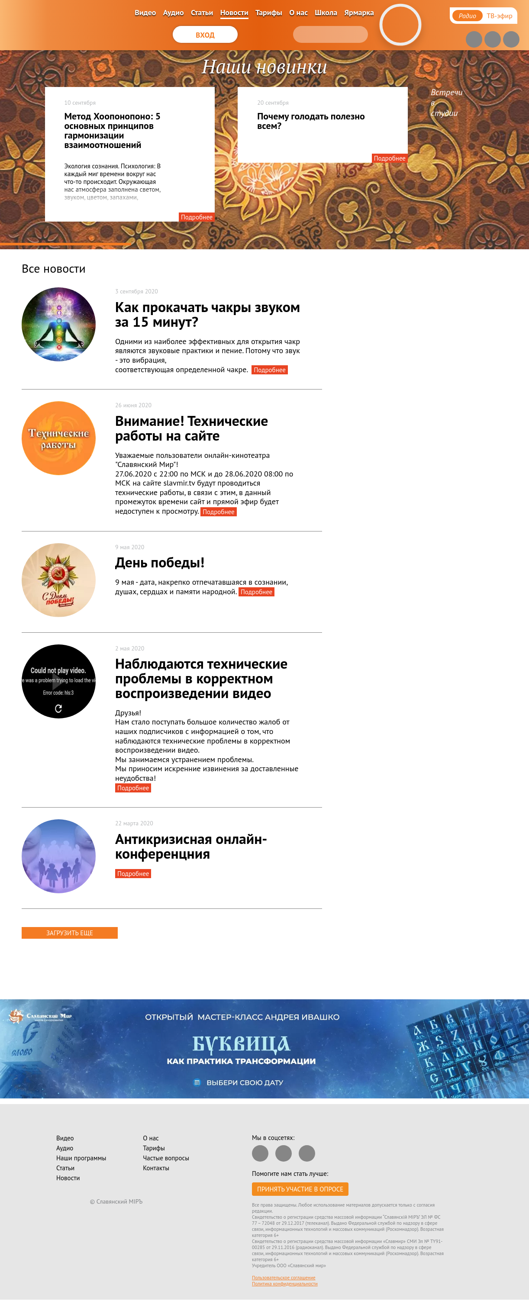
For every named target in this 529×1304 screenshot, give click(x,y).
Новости (234, 12)
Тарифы (268, 12)
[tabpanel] (264, 149)
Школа (326, 12)
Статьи (202, 12)
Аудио (173, 12)
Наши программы (81, 1158)
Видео (145, 12)
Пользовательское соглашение (284, 1278)
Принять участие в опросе (300, 1189)
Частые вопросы (166, 1158)
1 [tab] (65, 244)
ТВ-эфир (500, 15)
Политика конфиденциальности (285, 1284)
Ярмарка (359, 12)
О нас (298, 12)
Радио (467, 15)
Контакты (156, 1168)
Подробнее (197, 217)
